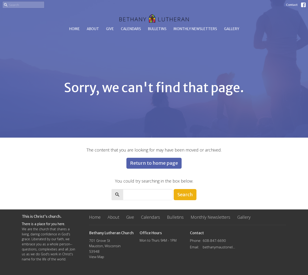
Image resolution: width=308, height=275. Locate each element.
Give (110, 29)
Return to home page (154, 163)
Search (185, 194)
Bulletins (157, 29)
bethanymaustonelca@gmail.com (219, 247)
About (93, 29)
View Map (96, 256)
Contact (292, 5)
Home (74, 29)
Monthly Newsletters (195, 29)
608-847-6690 (214, 240)
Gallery (231, 29)
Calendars (131, 29)
